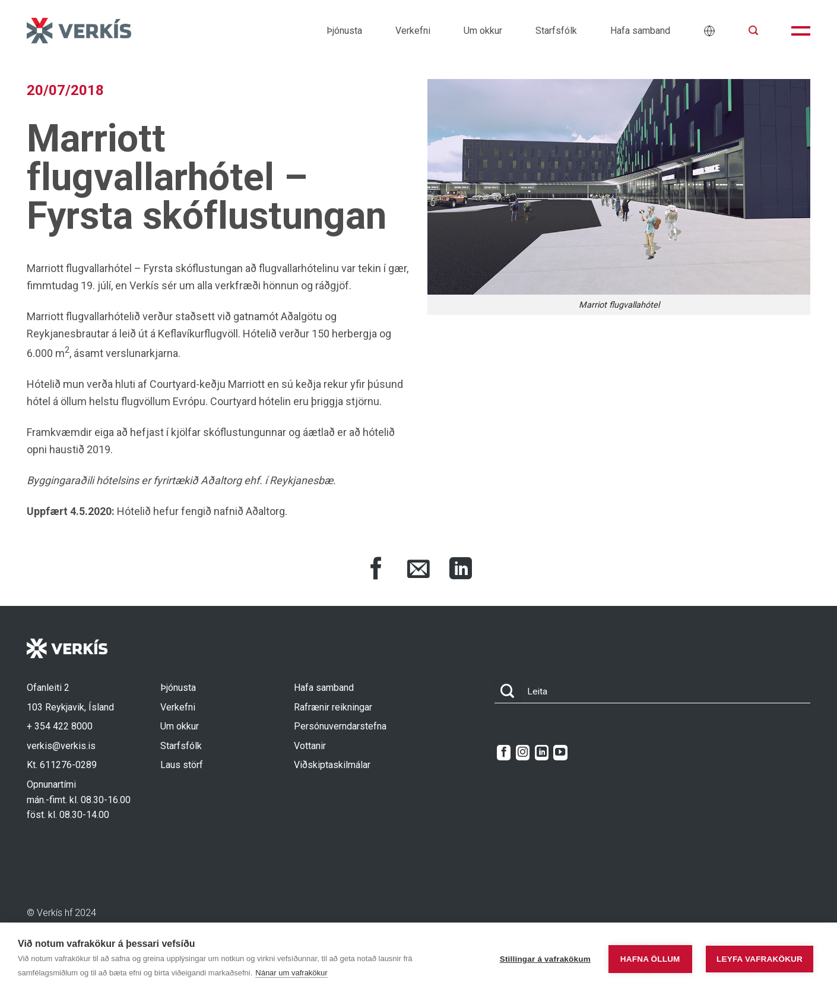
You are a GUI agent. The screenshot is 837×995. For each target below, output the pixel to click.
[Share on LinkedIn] (461, 570)
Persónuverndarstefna (340, 726)
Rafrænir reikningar (333, 707)
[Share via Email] (418, 570)
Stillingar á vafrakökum (545, 959)
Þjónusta (344, 30)
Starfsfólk (556, 30)
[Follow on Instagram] (523, 752)
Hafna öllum (650, 959)
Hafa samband (640, 30)
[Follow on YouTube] (560, 752)
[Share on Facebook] (376, 570)
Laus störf (181, 764)
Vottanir (310, 745)
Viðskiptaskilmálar (332, 764)
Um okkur (483, 30)
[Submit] (507, 691)
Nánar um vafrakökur (291, 972)
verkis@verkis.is (61, 745)
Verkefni (412, 30)
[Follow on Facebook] (504, 752)
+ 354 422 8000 (60, 726)
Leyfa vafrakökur (759, 959)
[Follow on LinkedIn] (542, 752)
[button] (753, 30)
